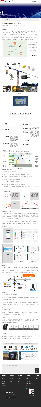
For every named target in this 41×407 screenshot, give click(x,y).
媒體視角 (11, 381)
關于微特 (4, 375)
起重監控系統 (28, 383)
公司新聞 (11, 378)
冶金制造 (19, 385)
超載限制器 (28, 381)
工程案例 (37, 375)
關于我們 (3, 378)
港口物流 (6, 19)
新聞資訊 (12, 375)
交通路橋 (19, 378)
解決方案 (20, 375)
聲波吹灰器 (28, 388)
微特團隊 (3, 381)
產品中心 (28, 375)
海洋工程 (19, 381)
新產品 (27, 378)
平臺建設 (3, 383)
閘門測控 (27, 385)
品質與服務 (4, 385)
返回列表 (37, 370)
